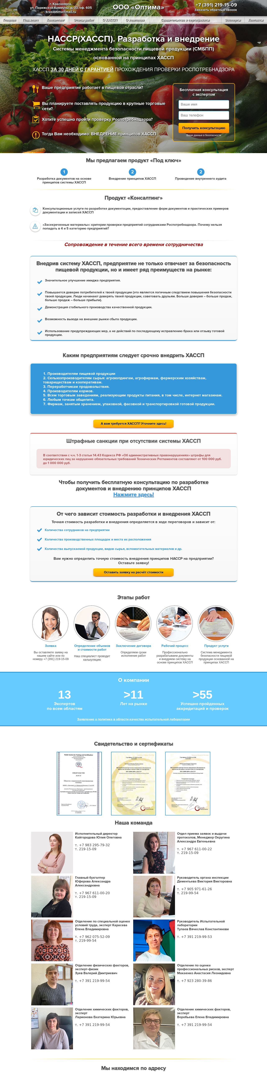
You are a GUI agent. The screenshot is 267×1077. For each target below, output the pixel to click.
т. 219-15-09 (85, 849)
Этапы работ (84, 20)
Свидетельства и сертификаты (185, 20)
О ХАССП (109, 20)
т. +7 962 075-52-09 (92, 937)
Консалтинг (56, 20)
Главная (9, 20)
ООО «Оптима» (138, 7)
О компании (135, 20)
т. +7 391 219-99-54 (92, 981)
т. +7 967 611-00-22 (194, 849)
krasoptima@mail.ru (61, 12)
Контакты (255, 20)
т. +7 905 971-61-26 (194, 889)
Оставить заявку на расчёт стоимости (133, 572)
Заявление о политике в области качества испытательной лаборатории (133, 719)
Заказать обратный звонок (215, 10)
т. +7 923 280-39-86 (194, 981)
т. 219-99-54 (187, 893)
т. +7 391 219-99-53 (194, 937)
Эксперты (233, 20)
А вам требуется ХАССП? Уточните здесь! (133, 424)
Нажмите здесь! (133, 494)
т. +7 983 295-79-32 (92, 845)
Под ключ (30, 20)
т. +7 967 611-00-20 (92, 893)
